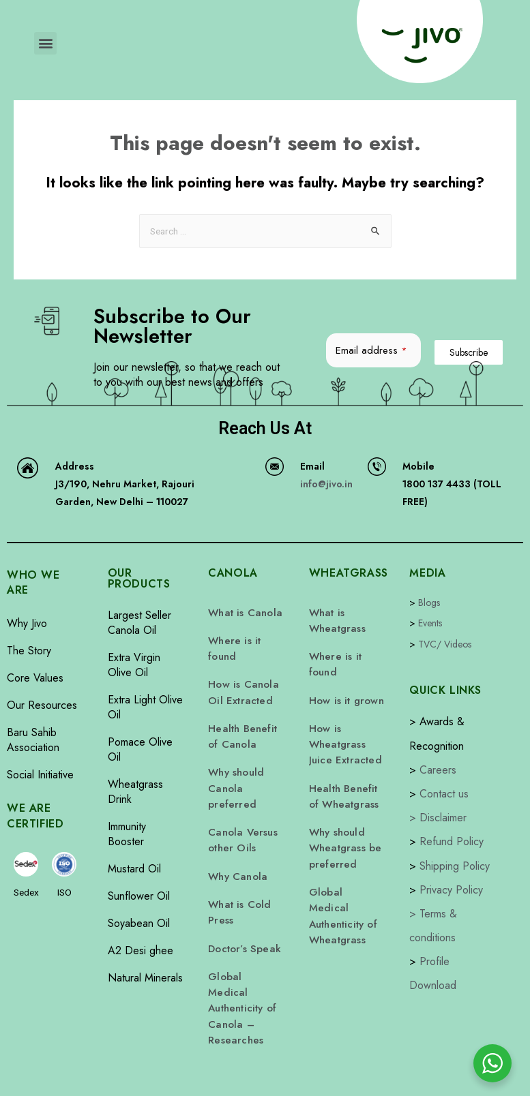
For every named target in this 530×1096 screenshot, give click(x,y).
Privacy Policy (451, 890)
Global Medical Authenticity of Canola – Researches (243, 961)
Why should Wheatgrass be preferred (343, 823)
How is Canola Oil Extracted (241, 684)
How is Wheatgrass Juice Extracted (342, 730)
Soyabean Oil (139, 923)
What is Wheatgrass (335, 619)
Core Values (35, 678)
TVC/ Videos (444, 644)
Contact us (444, 794)
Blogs (429, 602)
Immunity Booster (127, 834)
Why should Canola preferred (235, 770)
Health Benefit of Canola (245, 723)
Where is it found (231, 644)
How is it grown (343, 691)
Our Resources (42, 705)
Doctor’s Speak (242, 915)
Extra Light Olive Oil (145, 707)
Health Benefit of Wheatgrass (346, 777)
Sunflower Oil (139, 896)
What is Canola (242, 612)
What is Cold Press (237, 882)
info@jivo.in (326, 484)
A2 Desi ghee (140, 950)
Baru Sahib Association (33, 740)
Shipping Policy (454, 866)
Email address (371, 350)
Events (430, 623)
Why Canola (236, 849)
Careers (437, 770)
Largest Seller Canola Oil (139, 622)
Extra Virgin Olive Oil (134, 665)
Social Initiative (40, 774)
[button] (45, 43)
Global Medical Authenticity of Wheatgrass (344, 876)
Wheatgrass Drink (135, 791)
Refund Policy (451, 841)
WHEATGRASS (348, 573)
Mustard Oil (134, 869)
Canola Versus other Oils (241, 816)
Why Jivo (27, 623)
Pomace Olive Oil (140, 749)
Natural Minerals (145, 978)
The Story (29, 650)
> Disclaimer (438, 817)
